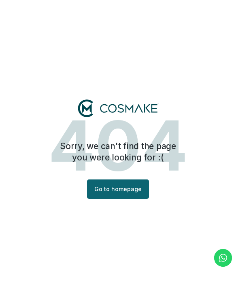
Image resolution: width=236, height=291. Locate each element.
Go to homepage (118, 189)
